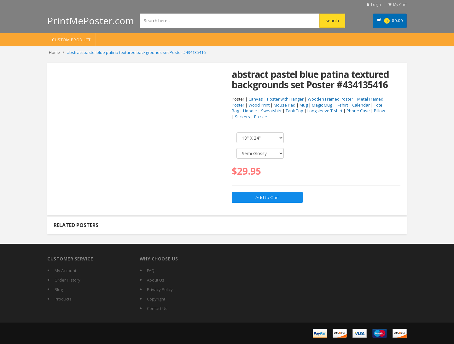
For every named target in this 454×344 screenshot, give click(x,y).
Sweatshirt (271, 111)
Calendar (361, 105)
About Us (155, 280)
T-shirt (342, 105)
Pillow (379, 111)
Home (54, 52)
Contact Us (157, 308)
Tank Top (294, 111)
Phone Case (358, 111)
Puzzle (260, 117)
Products (63, 299)
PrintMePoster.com (90, 20)
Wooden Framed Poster (330, 99)
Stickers (242, 117)
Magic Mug (322, 105)
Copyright (156, 299)
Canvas (255, 99)
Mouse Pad (284, 105)
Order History (67, 280)
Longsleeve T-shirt (324, 111)
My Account (65, 270)
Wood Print (259, 105)
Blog (59, 289)
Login (376, 4)
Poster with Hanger (285, 99)
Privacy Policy (160, 289)
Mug (304, 105)
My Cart (400, 4)
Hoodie (250, 111)
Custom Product (71, 40)
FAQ (150, 270)
